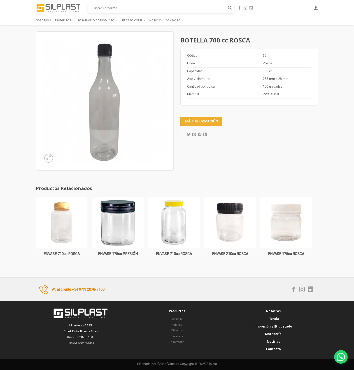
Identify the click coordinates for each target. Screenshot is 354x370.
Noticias (155, 20)
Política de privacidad (81, 342)
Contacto (173, 20)
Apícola (177, 319)
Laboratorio (177, 342)
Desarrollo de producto (97, 20)
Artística (177, 324)
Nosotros (43, 20)
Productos (64, 20)
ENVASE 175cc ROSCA (286, 254)
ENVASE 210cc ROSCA (230, 254)
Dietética (177, 330)
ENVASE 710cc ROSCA (62, 254)
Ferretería (177, 336)
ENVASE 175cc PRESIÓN (118, 254)
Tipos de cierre (133, 20)
